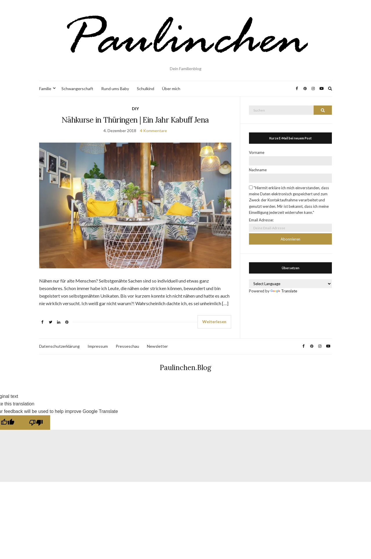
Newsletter (157, 346)
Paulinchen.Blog (185, 367)
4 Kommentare (153, 130)
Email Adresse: (261, 220)
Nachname (258, 169)
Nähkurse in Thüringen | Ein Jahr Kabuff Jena (135, 120)
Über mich (171, 88)
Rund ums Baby (115, 88)
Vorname (256, 152)
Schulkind (145, 88)
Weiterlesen (214, 321)
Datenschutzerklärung (59, 346)
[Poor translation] (36, 422)
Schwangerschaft (77, 88)
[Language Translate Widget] (290, 283)
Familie (45, 88)
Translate (283, 291)
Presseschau (127, 346)
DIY (135, 108)
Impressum (98, 346)
